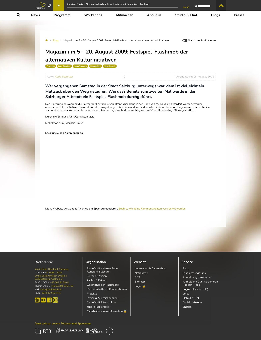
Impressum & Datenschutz (150, 268)
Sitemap (140, 282)
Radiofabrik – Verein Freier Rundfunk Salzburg (103, 270)
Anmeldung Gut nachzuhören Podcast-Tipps (200, 283)
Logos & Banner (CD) (195, 289)
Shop (186, 268)
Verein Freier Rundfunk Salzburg (51, 269)
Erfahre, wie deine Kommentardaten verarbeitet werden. (152, 208)
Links (186, 294)
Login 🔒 (140, 286)
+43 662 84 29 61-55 (62, 286)
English (187, 307)
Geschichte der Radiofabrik (103, 285)
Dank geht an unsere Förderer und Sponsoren (63, 323)
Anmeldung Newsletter (197, 277)
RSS (137, 277)
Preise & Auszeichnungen (102, 298)
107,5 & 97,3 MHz (51, 293)
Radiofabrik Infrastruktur (101, 302)
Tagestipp (51, 66)
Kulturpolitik (95, 66)
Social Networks (192, 302)
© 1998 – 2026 (54, 272)
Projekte (92, 294)
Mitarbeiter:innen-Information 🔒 (107, 311)
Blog (55, 40)
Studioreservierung (194, 273)
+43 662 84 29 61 (59, 282)
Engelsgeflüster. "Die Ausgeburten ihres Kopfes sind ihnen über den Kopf (108, 4)
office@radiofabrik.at (50, 289)
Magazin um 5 (109, 66)
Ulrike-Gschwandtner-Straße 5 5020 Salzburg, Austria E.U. (51, 277)
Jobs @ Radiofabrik (98, 307)
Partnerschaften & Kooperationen (107, 289)
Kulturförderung (80, 66)
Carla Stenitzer (64, 66)
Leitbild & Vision (97, 276)
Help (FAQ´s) (191, 298)
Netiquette (141, 273)
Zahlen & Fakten (96, 280)
